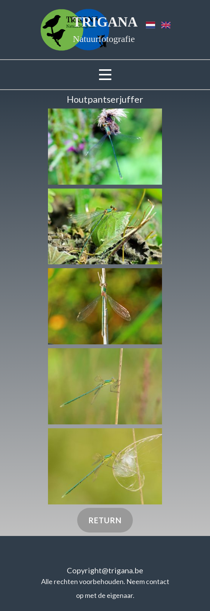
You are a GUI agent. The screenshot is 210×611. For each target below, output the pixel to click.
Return (105, 520)
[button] (105, 147)
